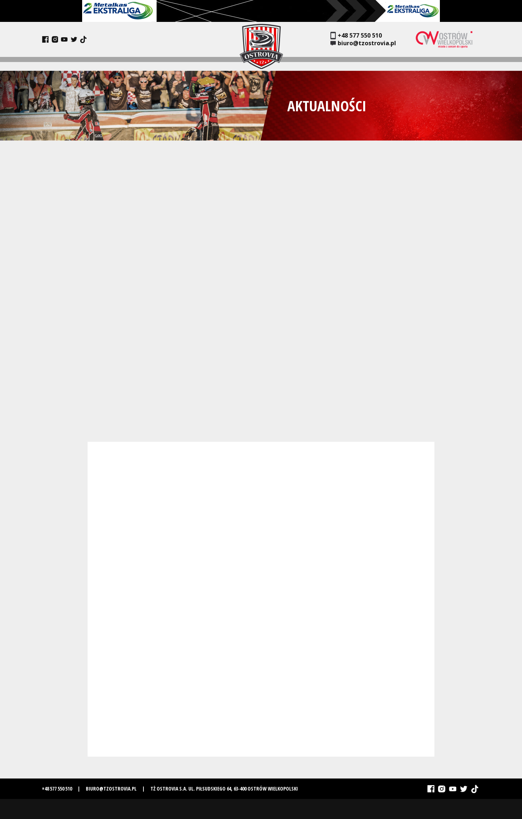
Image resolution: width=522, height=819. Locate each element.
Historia (137, 63)
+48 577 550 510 (356, 35)
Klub (86, 63)
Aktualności (57, 63)
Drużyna (109, 63)
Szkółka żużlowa (429, 63)
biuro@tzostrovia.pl (363, 43)
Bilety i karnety (358, 63)
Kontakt (469, 63)
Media (393, 63)
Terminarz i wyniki (180, 63)
